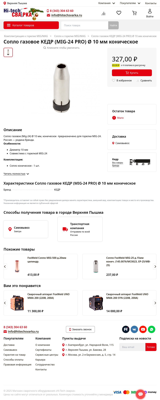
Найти (113, 25)
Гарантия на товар (14, 354)
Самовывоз (10, 349)
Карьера (40, 359)
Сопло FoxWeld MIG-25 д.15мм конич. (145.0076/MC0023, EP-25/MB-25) (128, 261)
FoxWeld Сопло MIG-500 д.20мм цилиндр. (46, 259)
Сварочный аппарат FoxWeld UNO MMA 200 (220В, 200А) (48, 296)
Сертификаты (43, 349)
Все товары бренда (117, 164)
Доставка (9, 345)
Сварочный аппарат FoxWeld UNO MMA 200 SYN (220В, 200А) (127, 296)
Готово (151, 347)
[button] (5, 266)
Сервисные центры (46, 354)
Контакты (150, 3)
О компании (42, 345)
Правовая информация (17, 364)
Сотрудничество (45, 364)
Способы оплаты (13, 359)
